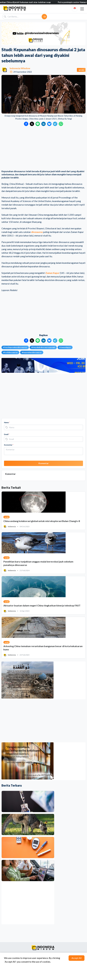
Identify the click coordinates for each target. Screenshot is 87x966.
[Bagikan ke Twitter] (32, 124)
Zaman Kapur (52, 273)
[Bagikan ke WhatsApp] (61, 124)
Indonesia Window (20, 68)
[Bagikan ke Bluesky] (49, 124)
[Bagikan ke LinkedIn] (43, 124)
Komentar (8, 445)
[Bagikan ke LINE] (38, 124)
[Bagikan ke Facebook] (26, 124)
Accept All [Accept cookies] (76, 958)
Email (6, 434)
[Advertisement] (43, 148)
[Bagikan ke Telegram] (55, 124)
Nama (7, 422)
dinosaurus (37, 232)
